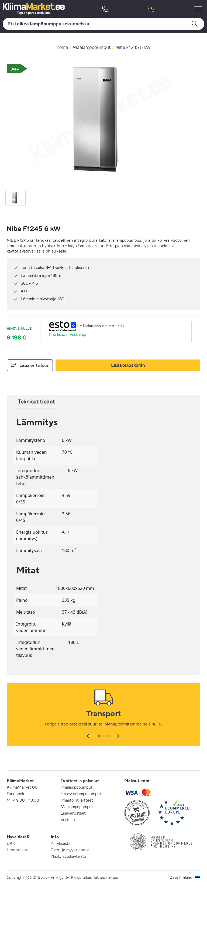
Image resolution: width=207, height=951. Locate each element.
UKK (11, 843)
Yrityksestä (61, 843)
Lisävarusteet (73, 813)
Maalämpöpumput (92, 47)
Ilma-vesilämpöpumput (81, 793)
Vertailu (68, 819)
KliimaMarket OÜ (22, 787)
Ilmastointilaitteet (77, 800)
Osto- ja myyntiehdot (70, 849)
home (62, 47)
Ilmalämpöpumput (76, 787)
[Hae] (103, 24)
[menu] (199, 9)
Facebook (15, 793)
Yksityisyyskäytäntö (68, 856)
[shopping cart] (150, 9)
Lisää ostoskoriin (128, 365)
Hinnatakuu (17, 849)
